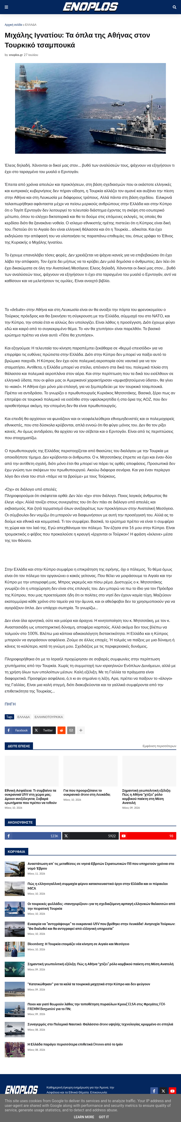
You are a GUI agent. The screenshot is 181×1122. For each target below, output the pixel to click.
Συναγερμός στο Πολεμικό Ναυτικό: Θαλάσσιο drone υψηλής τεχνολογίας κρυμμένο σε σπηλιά (100, 1024)
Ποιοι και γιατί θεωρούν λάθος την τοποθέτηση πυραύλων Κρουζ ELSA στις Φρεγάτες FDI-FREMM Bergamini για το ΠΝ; (97, 1006)
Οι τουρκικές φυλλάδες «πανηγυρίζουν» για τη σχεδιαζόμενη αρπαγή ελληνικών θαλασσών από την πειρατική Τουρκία (101, 906)
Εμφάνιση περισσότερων (159, 746)
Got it (104, 1117)
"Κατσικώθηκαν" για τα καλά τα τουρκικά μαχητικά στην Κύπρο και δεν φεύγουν (89, 984)
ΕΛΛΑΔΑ (31, 24)
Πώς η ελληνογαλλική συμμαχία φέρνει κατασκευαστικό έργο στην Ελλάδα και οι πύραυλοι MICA (98, 886)
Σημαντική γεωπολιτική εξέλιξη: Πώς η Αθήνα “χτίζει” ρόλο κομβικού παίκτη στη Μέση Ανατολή (146, 796)
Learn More (84, 1117)
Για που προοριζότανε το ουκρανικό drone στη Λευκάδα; (87, 792)
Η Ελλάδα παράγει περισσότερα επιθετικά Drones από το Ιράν (75, 1044)
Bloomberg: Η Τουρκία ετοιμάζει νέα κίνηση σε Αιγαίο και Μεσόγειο (78, 944)
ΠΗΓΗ (10, 703)
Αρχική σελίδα (13, 24)
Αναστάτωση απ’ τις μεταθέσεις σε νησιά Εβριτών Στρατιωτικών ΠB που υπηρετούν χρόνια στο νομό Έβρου (101, 866)
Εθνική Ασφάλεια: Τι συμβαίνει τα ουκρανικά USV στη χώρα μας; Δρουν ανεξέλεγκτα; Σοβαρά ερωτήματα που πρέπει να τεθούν (31, 796)
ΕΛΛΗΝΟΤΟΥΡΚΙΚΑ (49, 717)
